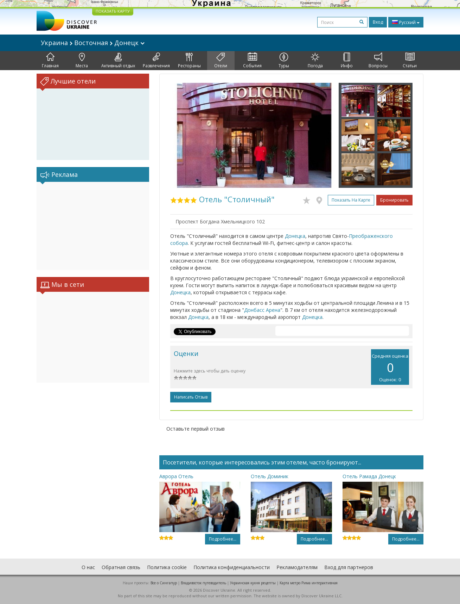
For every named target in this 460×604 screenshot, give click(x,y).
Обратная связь (121, 567)
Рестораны (189, 61)
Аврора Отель (176, 476)
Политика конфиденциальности (231, 567)
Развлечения (156, 61)
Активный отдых (118, 61)
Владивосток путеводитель (203, 582)
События (252, 61)
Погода (315, 61)
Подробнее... (222, 539)
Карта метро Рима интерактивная (309, 582)
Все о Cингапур (164, 582)
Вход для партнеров (348, 567)
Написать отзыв (190, 397)
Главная (50, 61)
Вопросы (378, 61)
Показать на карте (351, 200)
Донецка (295, 236)
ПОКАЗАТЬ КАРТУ (113, 11)
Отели (220, 61)
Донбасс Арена (262, 310)
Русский (406, 22)
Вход (378, 22)
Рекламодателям (297, 567)
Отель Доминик (269, 476)
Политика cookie (167, 567)
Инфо (347, 61)
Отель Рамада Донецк (369, 476)
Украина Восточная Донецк (93, 42)
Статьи (410, 61)
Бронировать (394, 200)
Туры (284, 61)
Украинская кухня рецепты (253, 582)
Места (82, 61)
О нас (88, 567)
